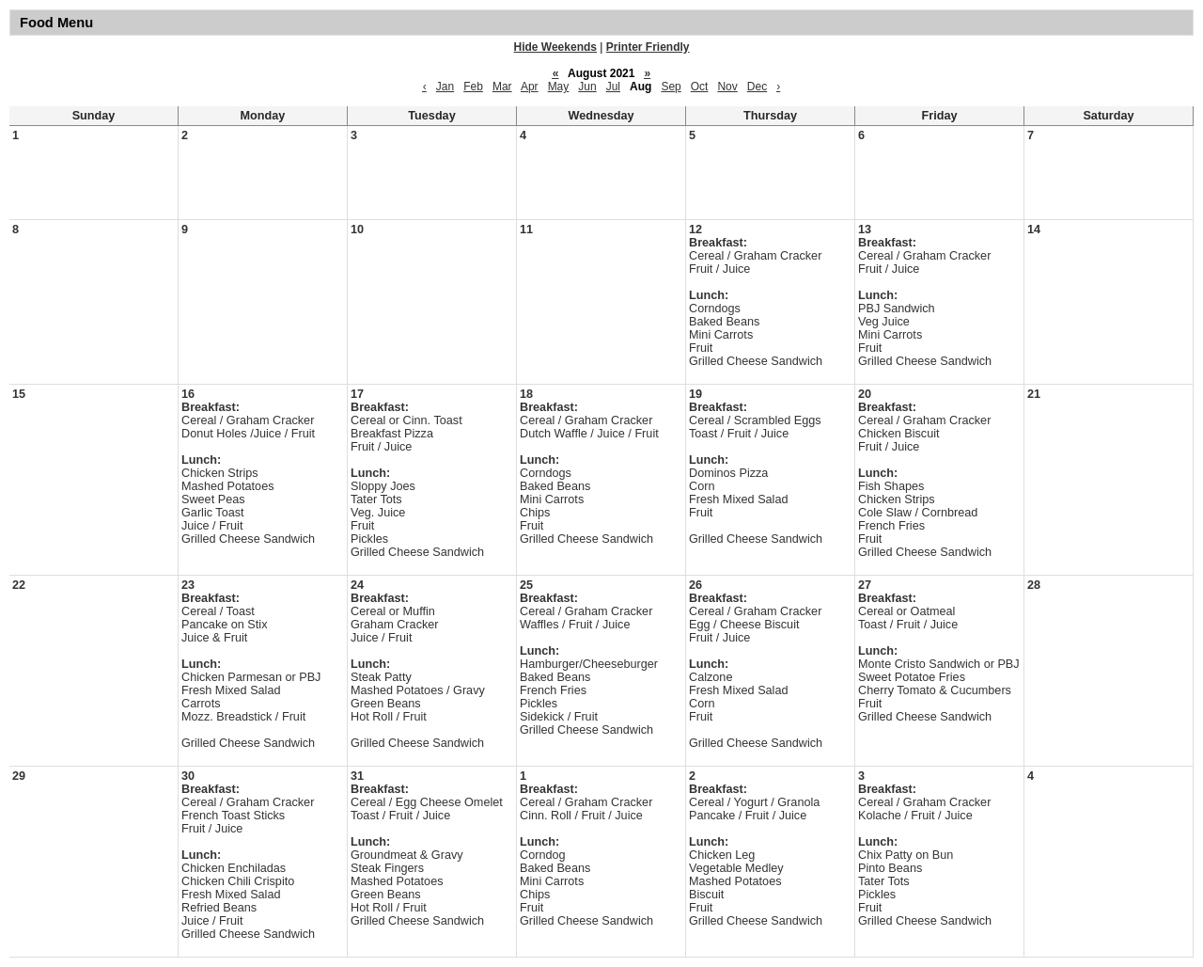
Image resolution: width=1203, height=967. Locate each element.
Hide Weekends (555, 47)
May (559, 86)
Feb (473, 86)
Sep (670, 86)
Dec (757, 86)
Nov (727, 86)
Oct (700, 86)
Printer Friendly (648, 47)
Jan (445, 86)
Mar (502, 86)
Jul (613, 86)
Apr (530, 86)
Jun (587, 86)
